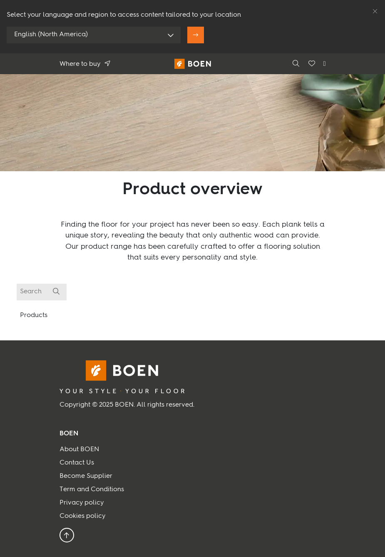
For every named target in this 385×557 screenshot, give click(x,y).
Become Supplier (86, 476)
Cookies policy (82, 516)
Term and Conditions (92, 489)
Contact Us (77, 463)
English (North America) (51, 34)
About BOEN (79, 449)
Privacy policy (82, 503)
